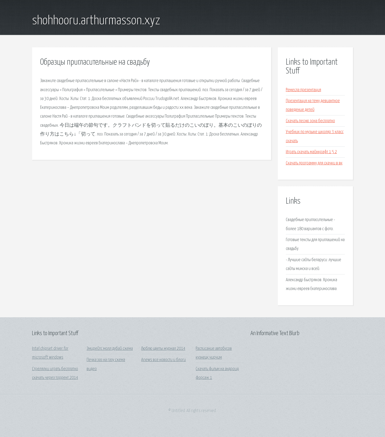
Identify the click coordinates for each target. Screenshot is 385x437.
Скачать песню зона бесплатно (310, 121)
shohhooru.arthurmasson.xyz (96, 21)
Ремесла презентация (303, 90)
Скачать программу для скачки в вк (314, 163)
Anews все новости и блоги (163, 360)
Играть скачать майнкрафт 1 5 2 (311, 152)
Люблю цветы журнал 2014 (163, 348)
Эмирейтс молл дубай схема (110, 348)
